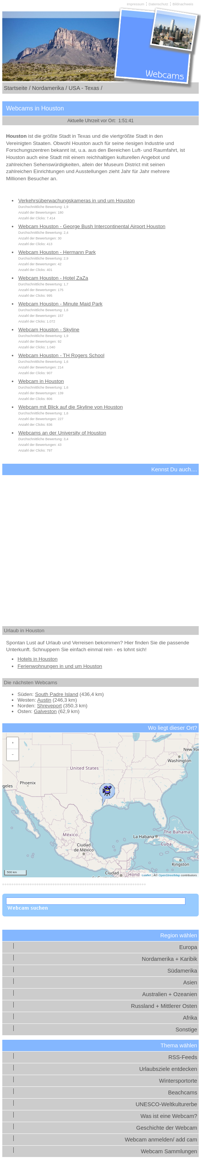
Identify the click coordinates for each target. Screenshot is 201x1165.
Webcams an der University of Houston (62, 433)
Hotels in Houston (37, 659)
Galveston (45, 711)
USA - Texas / (85, 88)
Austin (44, 700)
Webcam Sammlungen (169, 1151)
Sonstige (186, 1029)
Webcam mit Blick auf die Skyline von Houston (70, 407)
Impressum (135, 4)
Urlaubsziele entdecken (168, 1069)
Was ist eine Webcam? (168, 1116)
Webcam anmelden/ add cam (161, 1140)
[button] (107, 792)
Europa (188, 947)
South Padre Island (56, 694)
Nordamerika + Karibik (169, 959)
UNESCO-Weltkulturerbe (166, 1104)
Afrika (190, 1018)
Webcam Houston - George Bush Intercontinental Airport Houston (91, 226)
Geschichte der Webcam (166, 1128)
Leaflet (146, 875)
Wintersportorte (178, 1081)
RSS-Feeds (182, 1057)
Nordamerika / (49, 88)
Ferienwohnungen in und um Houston (60, 666)
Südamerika (182, 971)
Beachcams (182, 1092)
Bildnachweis (182, 4)
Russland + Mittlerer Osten (164, 1006)
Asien (190, 982)
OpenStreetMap (169, 875)
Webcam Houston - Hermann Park (57, 252)
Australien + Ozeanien (169, 994)
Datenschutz (158, 4)
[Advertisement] (100, 543)
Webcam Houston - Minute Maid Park (60, 304)
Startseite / (17, 88)
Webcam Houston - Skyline (49, 329)
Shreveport (49, 705)
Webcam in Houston (41, 381)
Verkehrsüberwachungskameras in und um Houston (76, 200)
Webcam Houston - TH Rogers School (61, 355)
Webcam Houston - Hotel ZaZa (53, 278)
